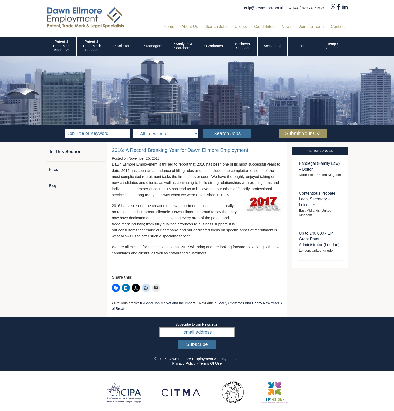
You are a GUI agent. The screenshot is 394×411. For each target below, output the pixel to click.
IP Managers (152, 46)
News (53, 170)
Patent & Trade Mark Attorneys (61, 46)
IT (302, 46)
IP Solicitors (121, 46)
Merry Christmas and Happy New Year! (248, 303)
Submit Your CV (302, 133)
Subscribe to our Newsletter (197, 324)
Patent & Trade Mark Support (91, 46)
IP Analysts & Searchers (182, 46)
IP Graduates (212, 46)
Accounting (272, 46)
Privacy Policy (183, 363)
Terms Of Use (210, 363)
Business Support (242, 46)
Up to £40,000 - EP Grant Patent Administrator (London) (319, 239)
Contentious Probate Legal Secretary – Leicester (317, 199)
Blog (52, 186)
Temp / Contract (332, 46)
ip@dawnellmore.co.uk (266, 8)
